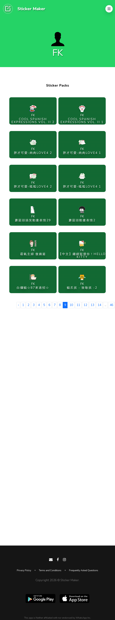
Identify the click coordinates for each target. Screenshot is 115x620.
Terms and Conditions (50, 570)
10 (71, 305)
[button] (109, 8)
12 (85, 305)
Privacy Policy (24, 570)
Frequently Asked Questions (83, 570)
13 (92, 305)
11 (78, 305)
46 (111, 305)
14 (99, 305)
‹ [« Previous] (18, 305)
